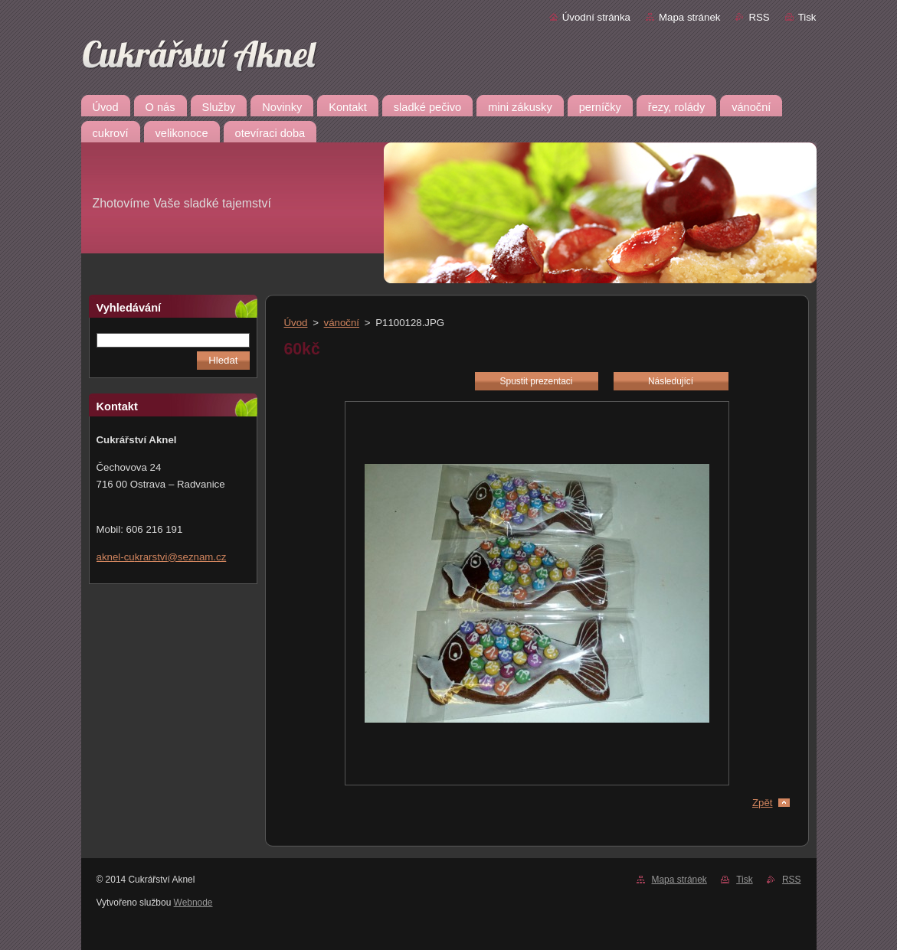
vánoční (341, 322)
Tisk (807, 17)
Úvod (296, 322)
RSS (758, 17)
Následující (670, 381)
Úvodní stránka (596, 17)
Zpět (762, 802)
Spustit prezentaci (536, 381)
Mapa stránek (689, 17)
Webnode (193, 902)
